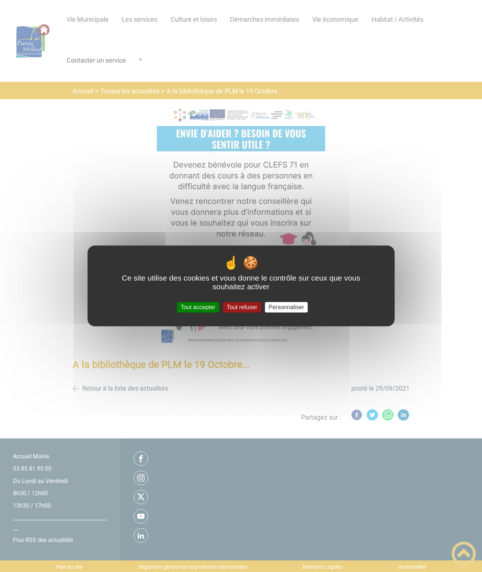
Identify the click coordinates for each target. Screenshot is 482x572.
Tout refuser (242, 307)
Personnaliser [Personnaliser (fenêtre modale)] (286, 307)
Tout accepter (198, 307)
